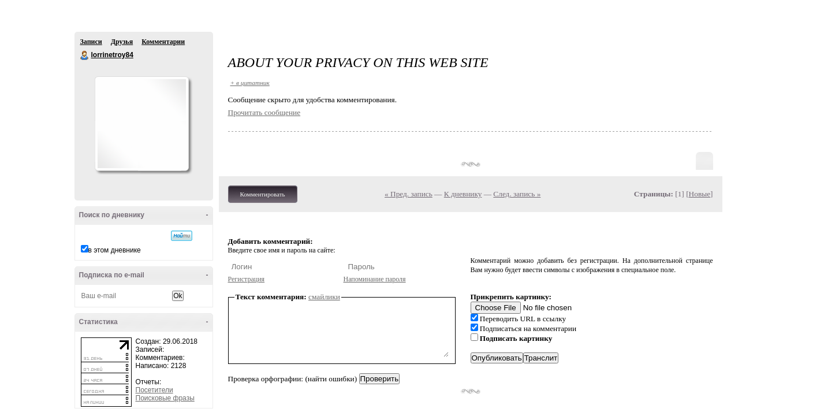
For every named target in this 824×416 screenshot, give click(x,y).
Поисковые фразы (165, 398)
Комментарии (163, 42)
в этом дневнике (114, 250)
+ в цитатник (250, 82)
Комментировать (262, 194)
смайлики (324, 296)
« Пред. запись (408, 194)
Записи (91, 42)
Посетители (154, 390)
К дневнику (463, 194)
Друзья (122, 42)
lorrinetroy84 (85, 55)
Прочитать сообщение (264, 112)
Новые (699, 194)
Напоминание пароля (375, 279)
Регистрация (246, 279)
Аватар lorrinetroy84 (141, 123)
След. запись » (516, 194)
